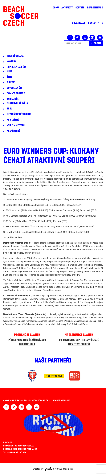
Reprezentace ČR (16, 67)
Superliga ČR (14, 87)
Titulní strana (15, 56)
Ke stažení (13, 119)
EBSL (9, 108)
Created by (42, 469)
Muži (9, 71)
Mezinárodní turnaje (19, 114)
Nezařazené (13, 130)
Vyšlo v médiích (16, 125)
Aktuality (67, 7)
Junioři (11, 82)
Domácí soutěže (16, 93)
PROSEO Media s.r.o (64, 468)
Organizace (78, 22)
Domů (56, 7)
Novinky (11, 61)
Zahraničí (12, 99)
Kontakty (93, 22)
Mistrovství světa (17, 103)
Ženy (9, 76)
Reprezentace (95, 7)
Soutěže (79, 7)
